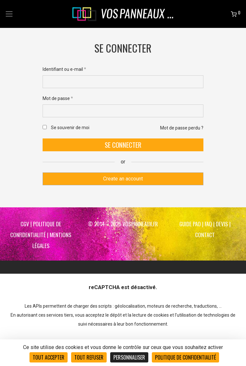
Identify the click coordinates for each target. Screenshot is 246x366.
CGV (24, 224)
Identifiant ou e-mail (64, 69)
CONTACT (205, 235)
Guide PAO (190, 224)
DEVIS (222, 224)
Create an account (123, 179)
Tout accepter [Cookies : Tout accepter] (48, 357)
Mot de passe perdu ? (181, 127)
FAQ (208, 224)
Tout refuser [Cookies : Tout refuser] (88, 357)
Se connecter (123, 145)
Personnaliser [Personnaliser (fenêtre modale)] (129, 357)
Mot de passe (58, 98)
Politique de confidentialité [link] (185, 357)
